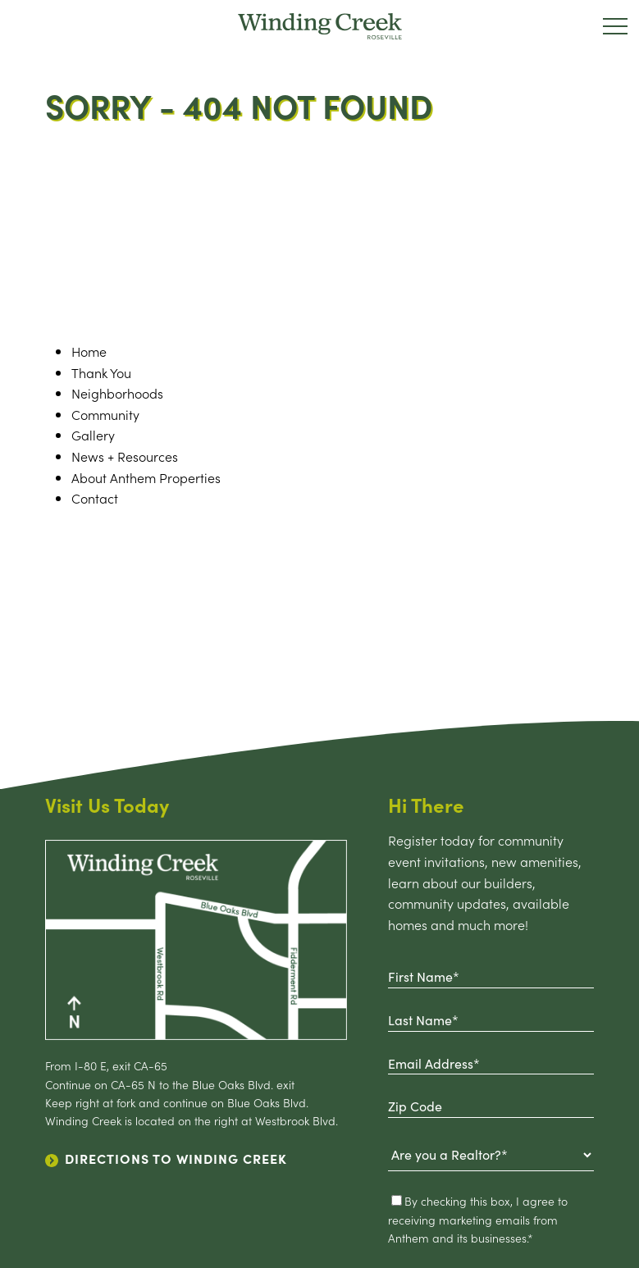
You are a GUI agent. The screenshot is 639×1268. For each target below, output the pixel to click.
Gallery (93, 435)
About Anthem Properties (146, 477)
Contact (94, 498)
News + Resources (124, 456)
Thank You (101, 372)
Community (105, 414)
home (89, 351)
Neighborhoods (117, 393)
